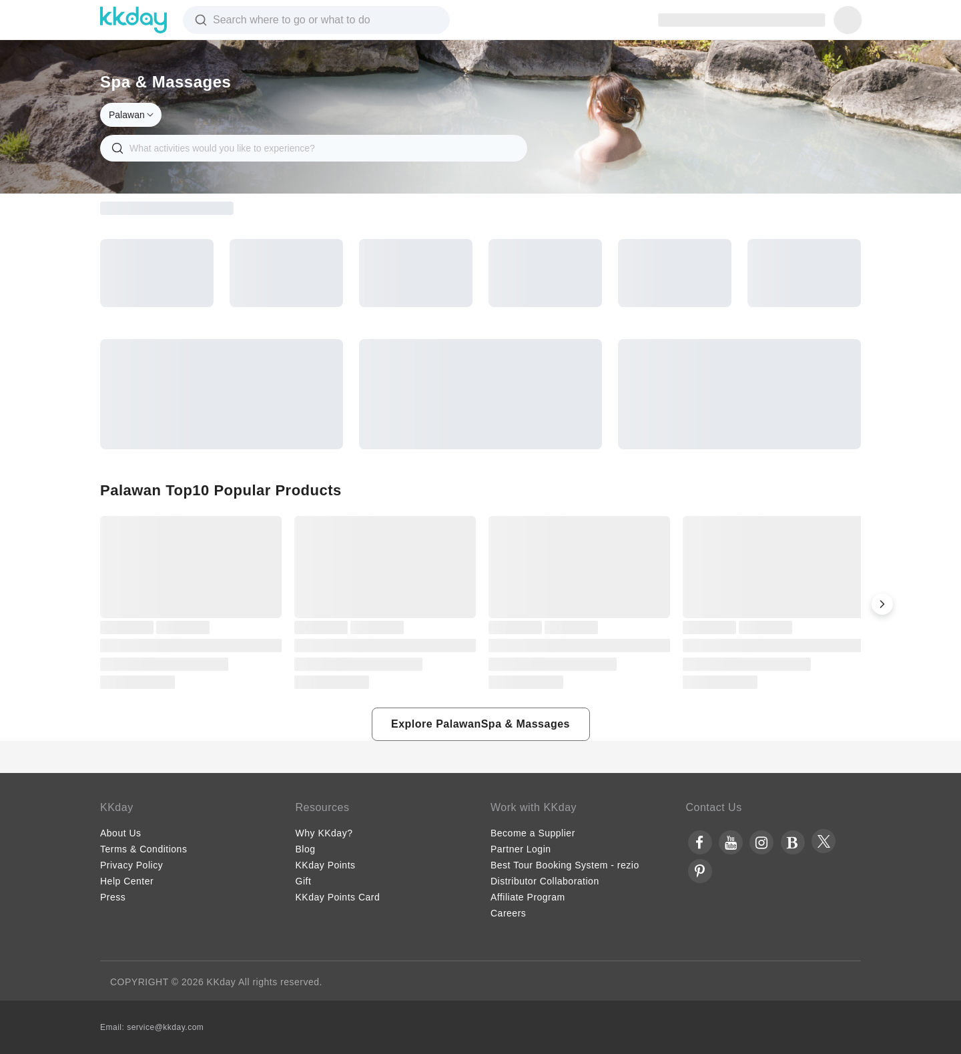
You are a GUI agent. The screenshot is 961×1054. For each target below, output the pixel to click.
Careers (508, 913)
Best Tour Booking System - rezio (565, 865)
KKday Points (326, 865)
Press (112, 897)
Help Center (126, 881)
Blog (306, 849)
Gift (304, 881)
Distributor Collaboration (545, 881)
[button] (882, 604)
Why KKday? (324, 833)
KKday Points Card (338, 897)
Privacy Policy (131, 865)
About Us (120, 833)
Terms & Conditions (143, 849)
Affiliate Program (528, 897)
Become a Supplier (533, 833)
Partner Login (521, 849)
